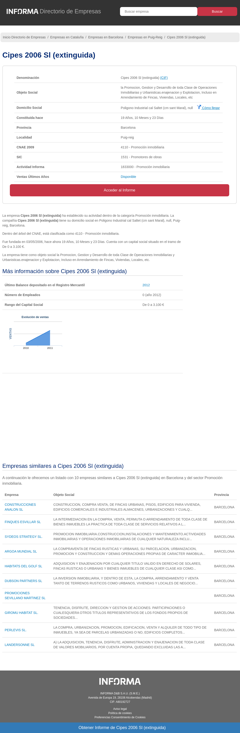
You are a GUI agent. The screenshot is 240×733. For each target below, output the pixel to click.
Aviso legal (120, 709)
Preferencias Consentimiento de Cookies (119, 717)
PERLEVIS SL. (15, 630)
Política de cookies (120, 713)
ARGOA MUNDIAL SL (21, 551)
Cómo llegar (208, 108)
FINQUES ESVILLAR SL (23, 522)
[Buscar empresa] (158, 11)
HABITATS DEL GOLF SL (23, 566)
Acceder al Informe (119, 190)
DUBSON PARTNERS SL (23, 581)
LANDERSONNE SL (20, 645)
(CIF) (164, 78)
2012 (146, 285)
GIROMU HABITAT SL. (21, 613)
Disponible (128, 177)
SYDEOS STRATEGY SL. (23, 537)
